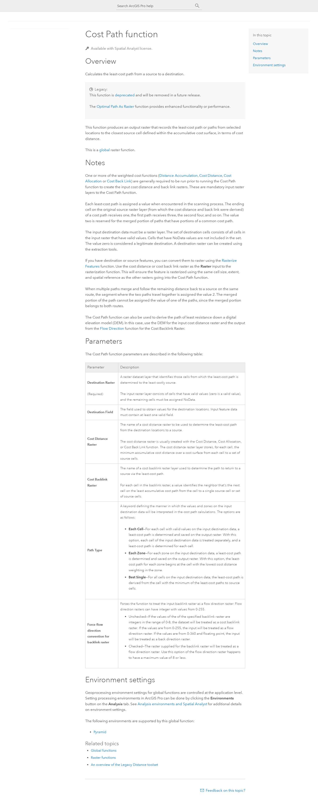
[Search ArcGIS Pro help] (154, 6)
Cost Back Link (119, 181)
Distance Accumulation (178, 175)
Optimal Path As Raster (115, 106)
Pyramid (100, 732)
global (104, 150)
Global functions (103, 750)
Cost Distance (210, 175)
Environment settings (269, 65)
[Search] (197, 6)
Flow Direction (112, 328)
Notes (257, 51)
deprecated (125, 95)
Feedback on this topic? (225, 790)
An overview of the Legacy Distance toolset (124, 765)
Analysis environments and (172, 704)
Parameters (262, 58)
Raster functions (103, 758)
